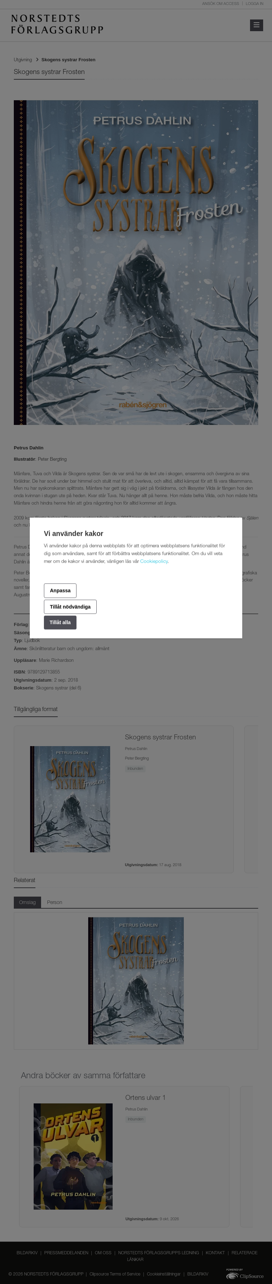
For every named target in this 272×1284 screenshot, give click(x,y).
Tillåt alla (60, 622)
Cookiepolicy (154, 561)
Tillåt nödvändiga (70, 606)
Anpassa (60, 590)
